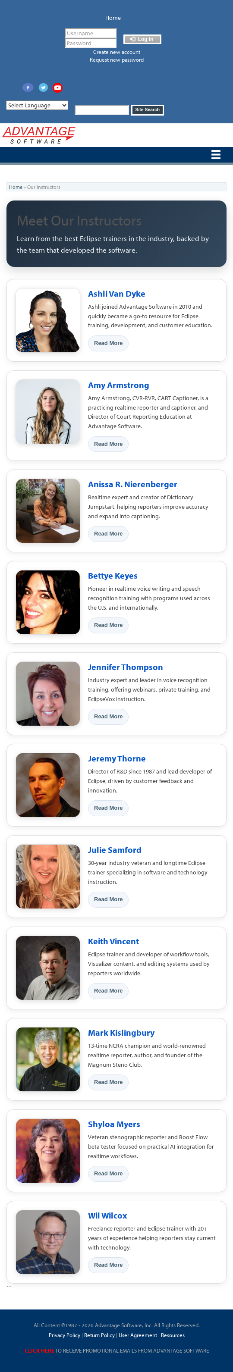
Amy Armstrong (118, 384)
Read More (108, 343)
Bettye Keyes (113, 575)
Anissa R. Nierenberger (132, 484)
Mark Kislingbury (121, 1032)
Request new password (117, 59)
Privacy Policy (64, 1334)
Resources (173, 1334)
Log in (141, 39)
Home (113, 18)
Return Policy (99, 1334)
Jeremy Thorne (117, 758)
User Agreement (138, 1334)
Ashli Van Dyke (116, 293)
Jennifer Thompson (125, 666)
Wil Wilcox (107, 1215)
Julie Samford (115, 849)
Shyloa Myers (114, 1123)
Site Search (147, 109)
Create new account (116, 51)
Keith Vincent (113, 941)
